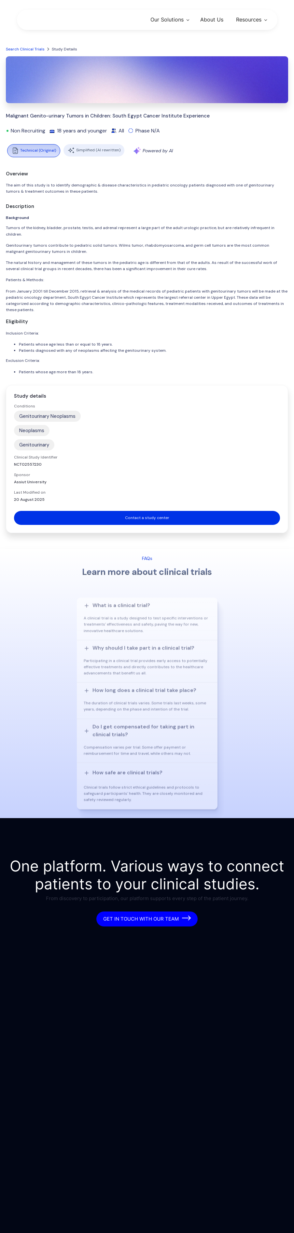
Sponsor (22, 474)
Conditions (24, 406)
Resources (248, 19)
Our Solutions (167, 19)
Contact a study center (147, 517)
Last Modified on (30, 492)
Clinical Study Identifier (36, 457)
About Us (211, 19)
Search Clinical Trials (25, 49)
